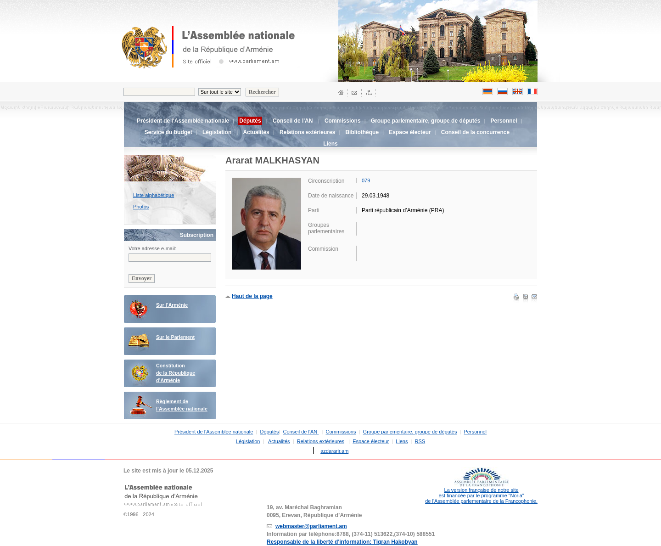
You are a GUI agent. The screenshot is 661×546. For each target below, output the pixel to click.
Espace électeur (410, 132)
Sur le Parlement (175, 337)
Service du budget (168, 132)
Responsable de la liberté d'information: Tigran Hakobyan (342, 542)
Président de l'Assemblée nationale (183, 121)
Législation (216, 132)
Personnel (504, 121)
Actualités (256, 132)
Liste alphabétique (153, 195)
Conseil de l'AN (293, 121)
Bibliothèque (362, 132)
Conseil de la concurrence (475, 132)
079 (366, 180)
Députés (269, 431)
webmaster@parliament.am (311, 526)
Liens (330, 144)
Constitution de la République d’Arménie (175, 373)
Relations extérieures (307, 132)
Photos (141, 206)
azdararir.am (334, 451)
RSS (420, 441)
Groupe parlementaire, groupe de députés (426, 121)
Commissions (343, 121)
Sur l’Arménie (172, 305)
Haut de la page (252, 296)
